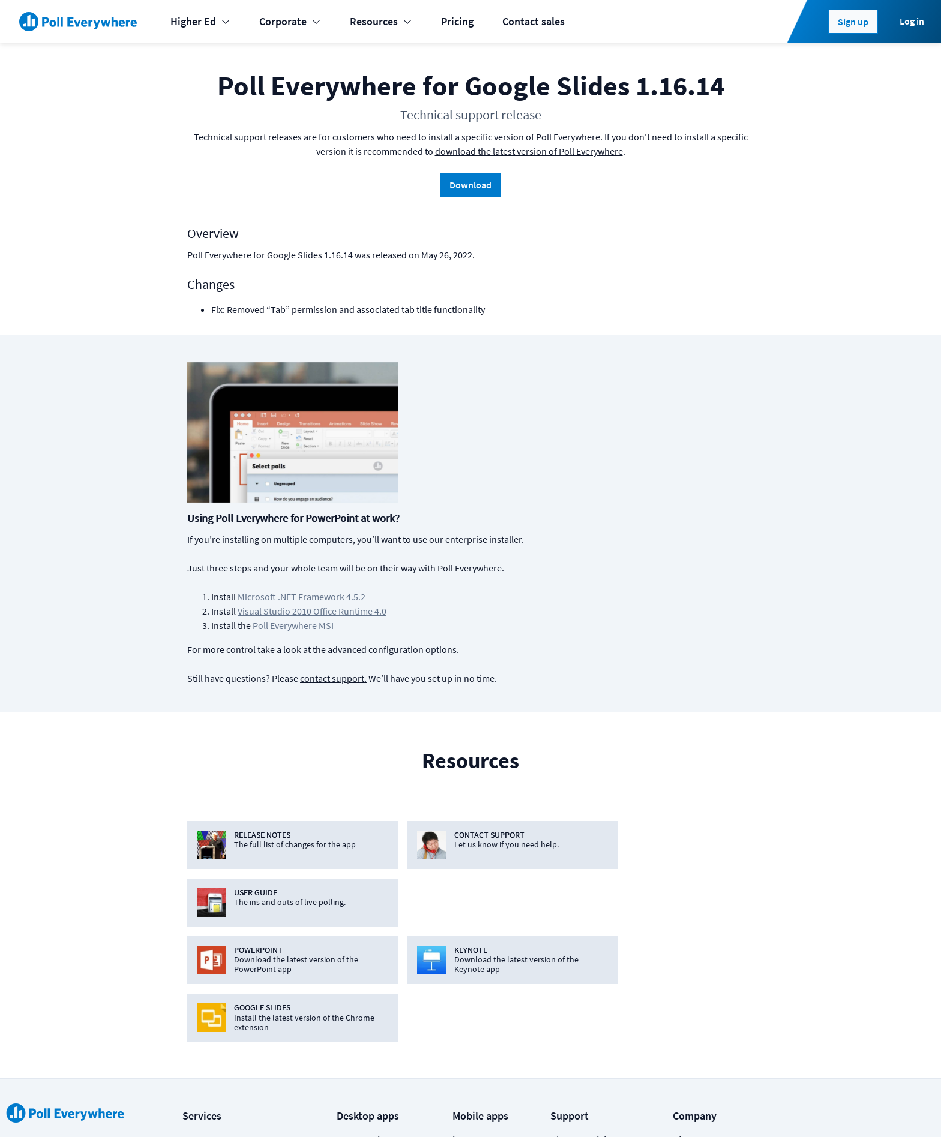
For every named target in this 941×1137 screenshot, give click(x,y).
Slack (349, 971)
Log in (912, 21)
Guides (566, 995)
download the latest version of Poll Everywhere (529, 151)
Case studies (578, 971)
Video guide (576, 1019)
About (686, 875)
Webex (352, 995)
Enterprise (205, 995)
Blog (683, 899)
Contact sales (533, 21)
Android (470, 899)
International (212, 971)
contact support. (525, 529)
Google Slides (368, 923)
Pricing (457, 21)
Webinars (571, 1043)
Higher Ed (200, 21)
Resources (381, 21)
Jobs (684, 923)
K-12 (192, 923)
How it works (580, 923)
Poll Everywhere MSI (485, 476)
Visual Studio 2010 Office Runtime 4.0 (504, 462)
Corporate (290, 21)
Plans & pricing (584, 875)
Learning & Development (238, 899)
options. (634, 500)
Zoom (350, 1019)
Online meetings (219, 1019)
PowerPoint (363, 875)
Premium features (590, 899)
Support (569, 947)
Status (195, 1108)
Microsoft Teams (374, 947)
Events (197, 875)
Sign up (853, 22)
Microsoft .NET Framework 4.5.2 (494, 447)
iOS (460, 875)
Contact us (727, 1108)
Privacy (349, 1108)
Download (470, 185)
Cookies (254, 1108)
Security (691, 947)
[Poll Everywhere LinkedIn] (655, 1108)
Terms (302, 1108)
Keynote (355, 899)
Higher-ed (204, 947)
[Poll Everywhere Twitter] (679, 1108)
